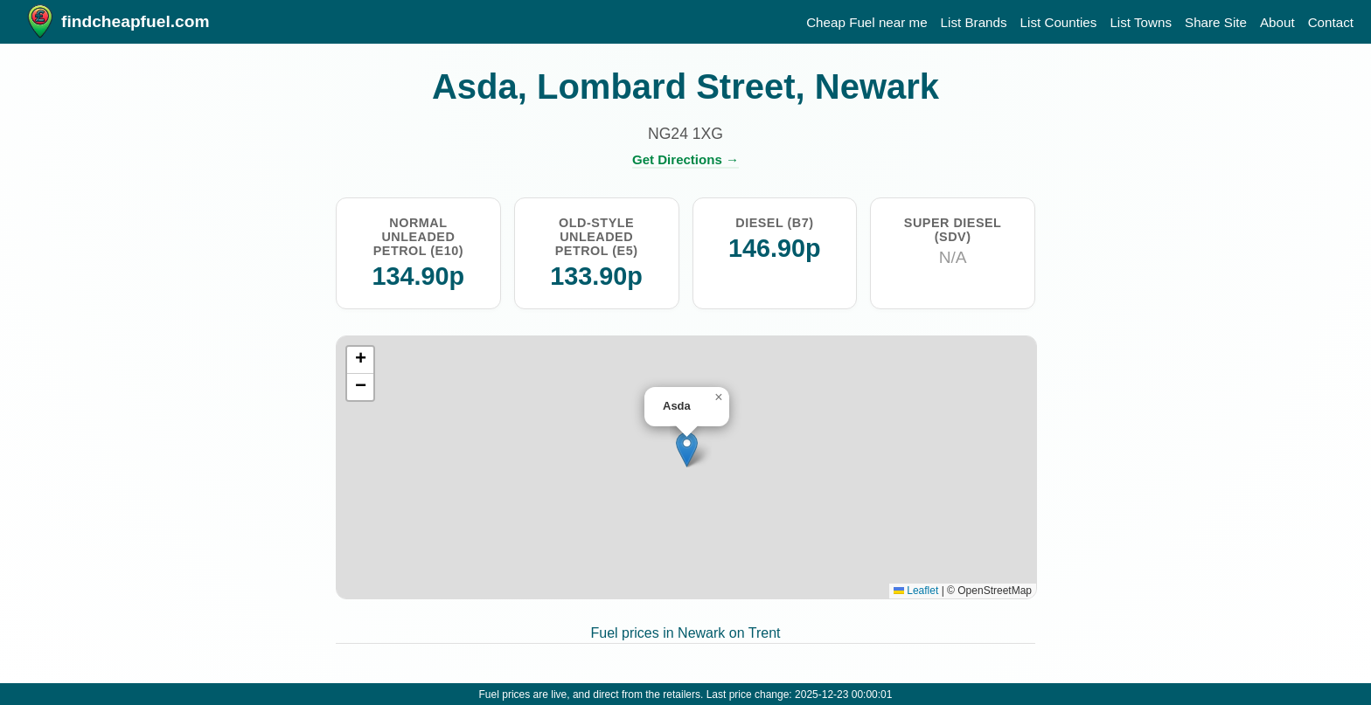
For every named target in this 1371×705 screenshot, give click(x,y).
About (1277, 22)
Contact (1331, 22)
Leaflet (916, 590)
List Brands (974, 22)
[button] (687, 449)
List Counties (1058, 22)
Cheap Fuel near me (866, 22)
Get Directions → (685, 159)
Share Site (1216, 22)
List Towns (1141, 22)
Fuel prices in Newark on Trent (686, 633)
